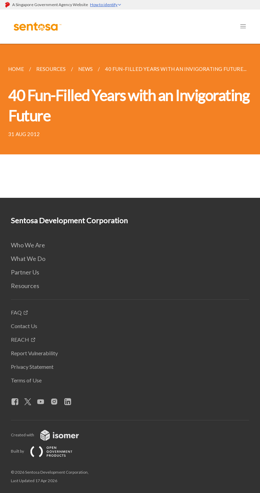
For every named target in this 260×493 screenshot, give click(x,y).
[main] (130, 121)
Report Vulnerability (34, 353)
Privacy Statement (32, 366)
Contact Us (24, 326)
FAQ (16, 312)
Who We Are (28, 245)
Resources (25, 285)
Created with (50, 434)
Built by (47, 451)
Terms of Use (26, 380)
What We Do (28, 258)
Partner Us (25, 272)
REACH (20, 339)
